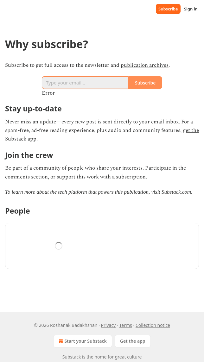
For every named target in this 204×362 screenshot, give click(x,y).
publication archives (145, 65)
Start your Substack (81, 341)
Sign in (191, 9)
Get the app (132, 341)
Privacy (108, 325)
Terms (125, 325)
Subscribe (168, 9)
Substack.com (176, 192)
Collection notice (153, 325)
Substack (71, 357)
